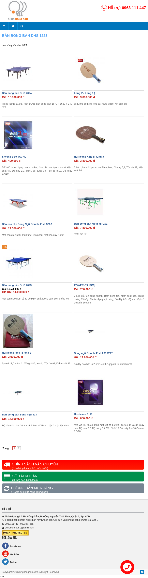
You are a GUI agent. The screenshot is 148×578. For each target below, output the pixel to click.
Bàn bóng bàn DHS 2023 (17, 285)
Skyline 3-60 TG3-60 (14, 156)
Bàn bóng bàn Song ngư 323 (19, 414)
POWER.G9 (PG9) (84, 285)
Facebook (11, 545)
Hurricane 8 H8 (83, 414)
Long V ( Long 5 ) (84, 93)
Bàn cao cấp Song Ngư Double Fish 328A (27, 224)
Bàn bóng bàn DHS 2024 (17, 93)
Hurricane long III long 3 (16, 352)
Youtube (10, 553)
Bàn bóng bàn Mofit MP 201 (91, 223)
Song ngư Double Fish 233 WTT (93, 353)
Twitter (9, 561)
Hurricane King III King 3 (89, 156)
